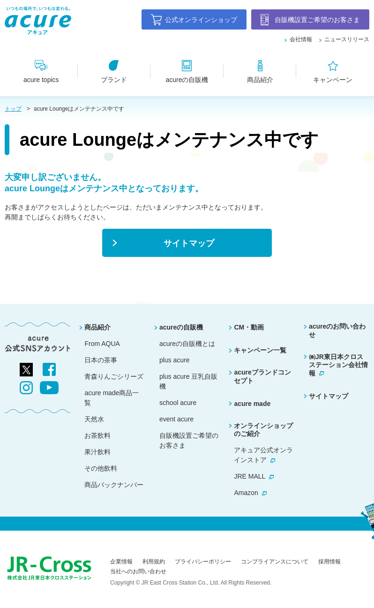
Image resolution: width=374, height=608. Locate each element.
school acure (177, 402)
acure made (252, 403)
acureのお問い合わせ (337, 330)
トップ (13, 108)
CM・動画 (249, 327)
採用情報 (329, 561)
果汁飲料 (97, 452)
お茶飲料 (97, 435)
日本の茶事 (100, 360)
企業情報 (121, 561)
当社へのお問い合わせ (138, 571)
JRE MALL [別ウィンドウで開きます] (249, 476)
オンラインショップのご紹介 (263, 430)
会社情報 (301, 39)
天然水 (94, 419)
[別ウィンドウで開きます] (26, 367)
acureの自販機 (181, 327)
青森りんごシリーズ (113, 376)
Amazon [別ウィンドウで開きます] (246, 492)
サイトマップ (328, 396)
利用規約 (153, 561)
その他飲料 (100, 468)
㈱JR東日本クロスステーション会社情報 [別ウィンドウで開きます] (338, 365)
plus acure (174, 360)
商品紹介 (97, 327)
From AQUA (102, 343)
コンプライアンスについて (274, 561)
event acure (176, 419)
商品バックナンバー (113, 484)
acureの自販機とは (187, 343)
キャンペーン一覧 (260, 350)
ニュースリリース (346, 39)
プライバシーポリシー (203, 561)
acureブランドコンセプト (262, 376)
